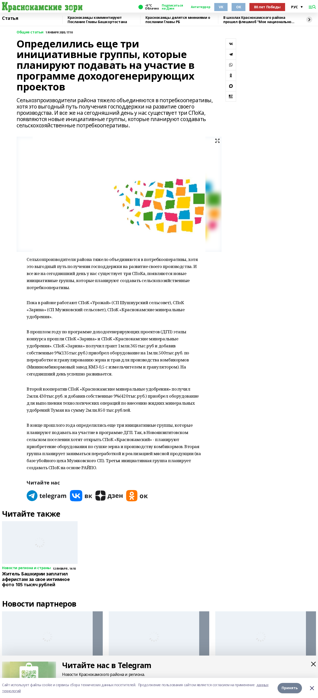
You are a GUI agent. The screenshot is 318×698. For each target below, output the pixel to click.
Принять (290, 687)
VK (221, 7)
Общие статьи (30, 32)
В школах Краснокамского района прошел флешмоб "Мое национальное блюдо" (258, 20)
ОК (238, 7)
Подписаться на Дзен (172, 7)
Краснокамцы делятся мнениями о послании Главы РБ (177, 20)
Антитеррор (200, 7)
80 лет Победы (267, 7)
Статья (10, 18)
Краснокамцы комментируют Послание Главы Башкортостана (97, 20)
